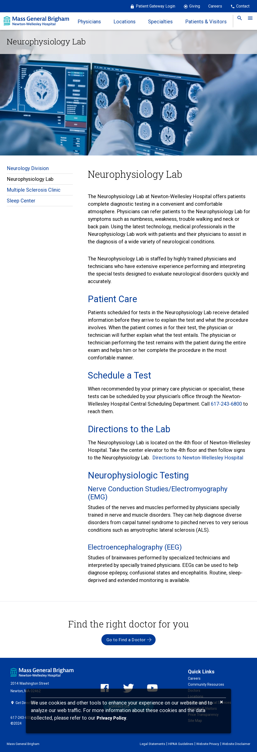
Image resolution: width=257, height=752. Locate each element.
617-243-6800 (227, 404)
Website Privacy (207, 744)
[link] (238, 21)
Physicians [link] (89, 22)
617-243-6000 (22, 718)
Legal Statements (152, 744)
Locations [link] (124, 22)
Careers (215, 6)
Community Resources (206, 684)
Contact (242, 6)
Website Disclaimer (236, 744)
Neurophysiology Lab (30, 179)
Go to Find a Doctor (126, 639)
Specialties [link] (160, 22)
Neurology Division (28, 168)
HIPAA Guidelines (180, 744)
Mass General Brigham (23, 744)
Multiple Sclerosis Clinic (33, 190)
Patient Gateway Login (155, 6)
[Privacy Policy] (111, 718)
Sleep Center (21, 201)
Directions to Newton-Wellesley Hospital (197, 458)
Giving (194, 6)
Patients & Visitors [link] (206, 22)
